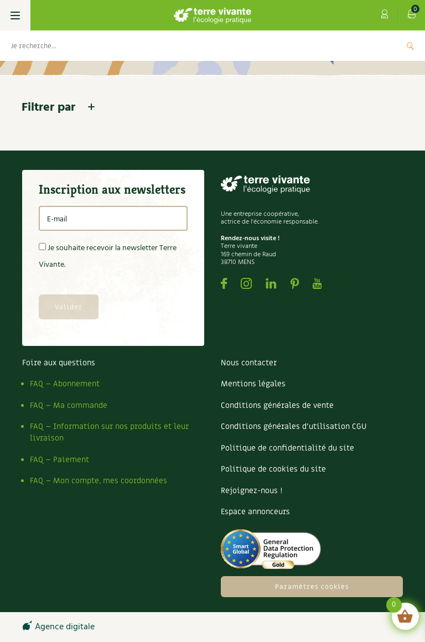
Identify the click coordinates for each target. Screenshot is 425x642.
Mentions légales (253, 384)
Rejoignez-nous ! (251, 490)
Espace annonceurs (255, 511)
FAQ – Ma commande (68, 405)
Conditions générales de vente (277, 405)
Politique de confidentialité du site (287, 448)
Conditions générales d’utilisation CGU (293, 426)
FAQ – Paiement (59, 459)
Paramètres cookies (312, 586)
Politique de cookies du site (273, 469)
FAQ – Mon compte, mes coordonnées (98, 480)
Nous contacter (249, 363)
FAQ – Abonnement (65, 384)
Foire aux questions (58, 363)
